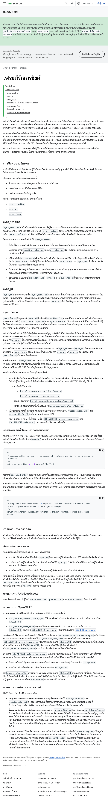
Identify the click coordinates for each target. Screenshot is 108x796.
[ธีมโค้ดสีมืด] (99, 450)
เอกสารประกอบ (10, 12)
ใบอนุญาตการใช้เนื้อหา (57, 758)
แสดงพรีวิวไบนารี (10, 791)
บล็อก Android (44, 787)
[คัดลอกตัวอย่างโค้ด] (103, 450)
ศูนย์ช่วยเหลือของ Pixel (82, 783)
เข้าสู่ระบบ (101, 3)
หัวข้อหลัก (23, 68)
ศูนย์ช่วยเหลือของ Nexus (83, 787)
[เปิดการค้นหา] (66, 3)
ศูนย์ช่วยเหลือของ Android (83, 778)
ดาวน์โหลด (7, 787)
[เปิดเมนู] (4, 3)
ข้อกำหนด (7, 783)
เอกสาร (14, 68)
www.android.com (81, 791)
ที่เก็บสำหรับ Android (12, 778)
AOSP (5, 68)
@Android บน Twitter (47, 778)
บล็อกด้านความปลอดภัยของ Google (52, 791)
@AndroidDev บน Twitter (49, 783)
